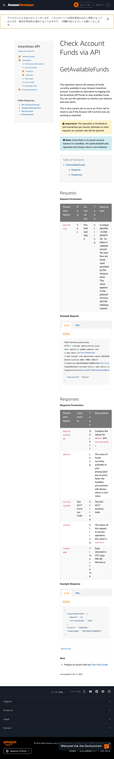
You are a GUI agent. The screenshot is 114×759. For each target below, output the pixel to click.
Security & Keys (31, 67)
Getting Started (28, 56)
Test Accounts (27, 111)
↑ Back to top (65, 649)
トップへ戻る (57, 692)
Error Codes (29, 82)
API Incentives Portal (30, 105)
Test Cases (29, 78)
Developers (26, 60)
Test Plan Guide (100, 664)
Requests (76, 169)
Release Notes (28, 114)
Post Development (29, 89)
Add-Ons (29, 75)
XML (77, 325)
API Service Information (34, 64)
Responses (76, 174)
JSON (66, 325)
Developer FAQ (31, 86)
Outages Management (31, 108)
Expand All (30, 51)
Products (29, 71)
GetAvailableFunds (75, 164)
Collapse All (22, 51)
